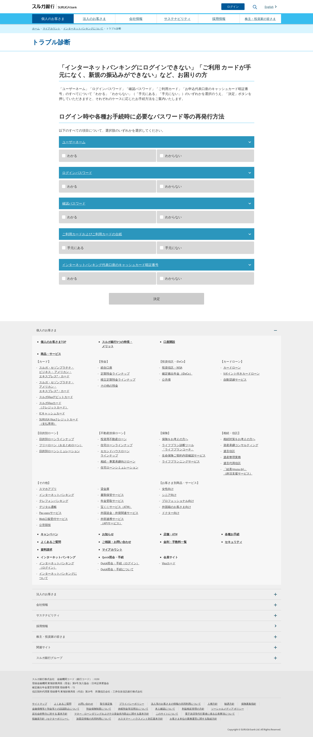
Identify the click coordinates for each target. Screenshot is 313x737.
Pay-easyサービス (50, 513)
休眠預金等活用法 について (133, 708)
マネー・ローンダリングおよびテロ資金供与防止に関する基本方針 (111, 713)
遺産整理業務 (232, 457)
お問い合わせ (85, 703)
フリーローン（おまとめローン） (61, 445)
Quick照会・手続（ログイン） (120, 563)
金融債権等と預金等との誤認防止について (55, 708)
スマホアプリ (48, 489)
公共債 (166, 379)
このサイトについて (167, 713)
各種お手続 (232, 534)
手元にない (173, 248)
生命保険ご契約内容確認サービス (184, 455)
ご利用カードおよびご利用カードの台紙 (92, 234)
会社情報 (135, 19)
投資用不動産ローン (114, 439)
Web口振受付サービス (53, 519)
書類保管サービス (112, 495)
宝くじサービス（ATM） (116, 507)
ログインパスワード (77, 173)
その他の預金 (109, 385)
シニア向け (169, 495)
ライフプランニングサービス (181, 461)
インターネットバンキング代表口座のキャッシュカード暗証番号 (110, 265)
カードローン (232, 367)
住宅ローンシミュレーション (119, 467)
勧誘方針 (229, 703)
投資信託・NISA (172, 367)
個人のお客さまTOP (53, 342)
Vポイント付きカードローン (241, 373)
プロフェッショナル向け (178, 501)
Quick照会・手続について (117, 569)
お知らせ (108, 534)
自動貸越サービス (235, 379)
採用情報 (218, 19)
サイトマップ (39, 703)
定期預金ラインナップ (115, 373)
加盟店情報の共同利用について (93, 718)
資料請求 (46, 549)
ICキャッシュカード (52, 413)
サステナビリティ (177, 19)
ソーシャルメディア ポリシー (227, 708)
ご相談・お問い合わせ (116, 542)
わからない (173, 156)
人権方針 (213, 703)
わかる (72, 156)
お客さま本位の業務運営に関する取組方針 (193, 718)
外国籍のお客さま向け (176, 507)
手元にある (75, 248)
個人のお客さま (53, 19)
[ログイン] (233, 6)
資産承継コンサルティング (240, 445)
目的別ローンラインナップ (56, 439)
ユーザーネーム (73, 142)
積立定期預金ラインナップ (118, 379)
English (269, 7)
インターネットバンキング (56, 495)
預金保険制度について (98, 708)
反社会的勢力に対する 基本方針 (49, 713)
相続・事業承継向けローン (118, 461)
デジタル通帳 (48, 507)
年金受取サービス (112, 501)
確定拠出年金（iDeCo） (177, 373)
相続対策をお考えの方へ (239, 439)
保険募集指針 (248, 703)
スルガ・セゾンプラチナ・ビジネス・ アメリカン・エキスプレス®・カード (56, 372)
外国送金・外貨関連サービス (119, 513)
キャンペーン (49, 534)
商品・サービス (51, 354)
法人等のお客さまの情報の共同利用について (176, 703)
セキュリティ (233, 542)
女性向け (168, 489)
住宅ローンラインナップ (117, 445)
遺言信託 (229, 451)
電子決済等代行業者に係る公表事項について (210, 713)
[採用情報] (156, 626)
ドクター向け (170, 513)
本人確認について (165, 708)
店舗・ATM (170, 534)
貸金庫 (105, 489)
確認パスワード (73, 203)
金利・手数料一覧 (175, 542)
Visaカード (168, 563)
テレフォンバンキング (53, 501)
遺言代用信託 (232, 463)
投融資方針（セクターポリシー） (50, 718)
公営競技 (45, 525)
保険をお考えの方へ (175, 439)
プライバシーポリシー (131, 703)
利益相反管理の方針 (193, 708)
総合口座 (106, 367)
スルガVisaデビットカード (56, 397)
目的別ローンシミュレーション (59, 451)
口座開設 (169, 342)
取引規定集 (106, 703)
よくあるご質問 (51, 542)
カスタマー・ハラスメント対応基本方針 (140, 718)
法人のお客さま (94, 19)
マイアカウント (112, 549)
